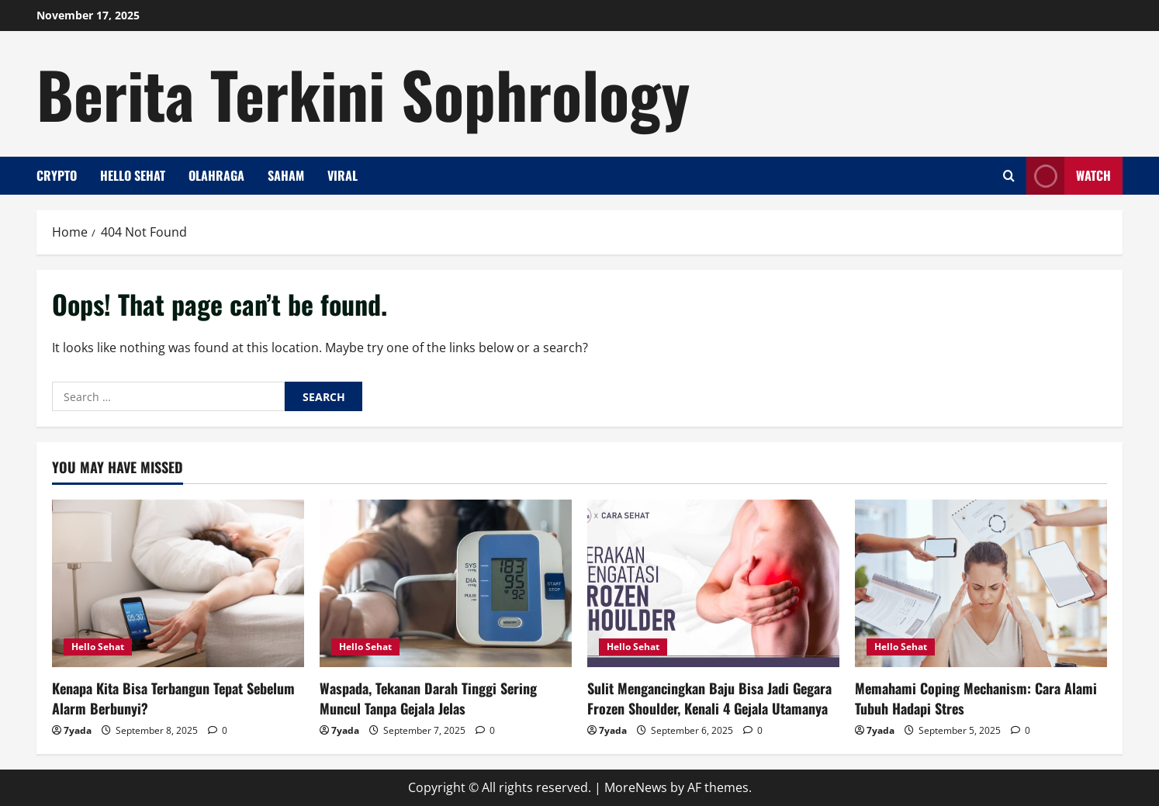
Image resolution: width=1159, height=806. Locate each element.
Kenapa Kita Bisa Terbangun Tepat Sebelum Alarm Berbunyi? (173, 698)
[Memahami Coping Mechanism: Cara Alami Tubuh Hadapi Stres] (981, 584)
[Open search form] (1009, 176)
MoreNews (635, 787)
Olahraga (216, 175)
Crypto (56, 175)
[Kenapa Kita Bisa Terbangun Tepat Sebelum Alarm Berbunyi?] (178, 584)
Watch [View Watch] (1068, 176)
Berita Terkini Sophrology (363, 93)
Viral (342, 175)
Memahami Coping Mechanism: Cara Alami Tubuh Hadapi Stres (976, 698)
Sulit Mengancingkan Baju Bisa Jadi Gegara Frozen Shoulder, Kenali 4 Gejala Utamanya (709, 698)
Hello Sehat (132, 175)
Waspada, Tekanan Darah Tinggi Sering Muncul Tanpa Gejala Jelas (428, 698)
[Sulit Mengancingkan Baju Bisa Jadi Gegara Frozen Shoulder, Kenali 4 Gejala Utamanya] (713, 584)
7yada (78, 730)
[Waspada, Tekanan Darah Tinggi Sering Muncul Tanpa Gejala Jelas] (446, 584)
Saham (286, 175)
